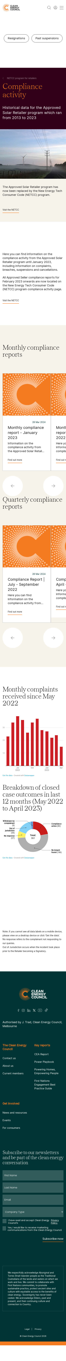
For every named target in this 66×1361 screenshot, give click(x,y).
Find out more (15, 460)
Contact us (9, 1058)
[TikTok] (46, 1010)
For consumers (11, 1127)
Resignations (16, 38)
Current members (13, 1073)
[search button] (49, 7)
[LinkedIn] (28, 1010)
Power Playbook (44, 1061)
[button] (13, 486)
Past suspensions (47, 38)
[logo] (11, 8)
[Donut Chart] (33, 869)
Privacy (38, 1329)
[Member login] (55, 7)
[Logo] (33, 994)
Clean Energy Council (31, 1336)
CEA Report (41, 1054)
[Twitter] (34, 1010)
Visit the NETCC (11, 210)
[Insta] (23, 1010)
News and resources (15, 1112)
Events (7, 1120)
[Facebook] (18, 1010)
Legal (27, 1329)
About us (8, 1065)
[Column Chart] (33, 745)
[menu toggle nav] (61, 7)
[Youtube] (40, 1010)
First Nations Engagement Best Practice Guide (44, 1084)
